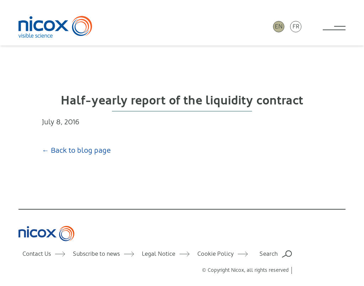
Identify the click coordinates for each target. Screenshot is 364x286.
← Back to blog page (76, 150)
